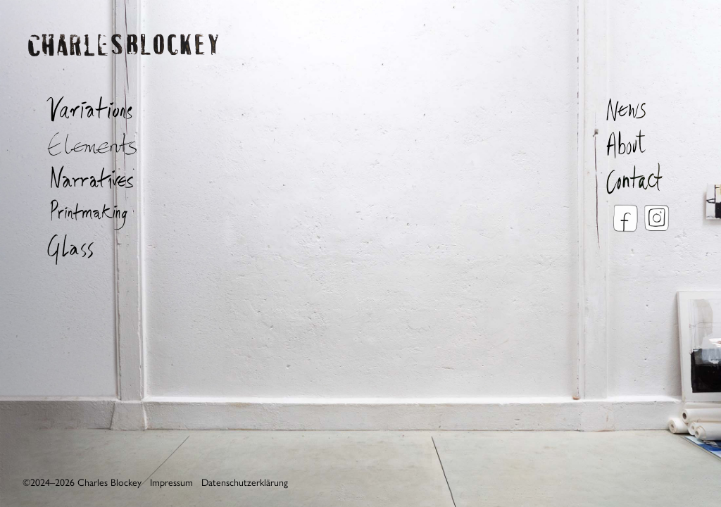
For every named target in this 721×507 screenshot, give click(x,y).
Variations (84, 107)
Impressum (171, 483)
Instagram (656, 218)
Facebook (624, 218)
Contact (642, 178)
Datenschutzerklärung (244, 483)
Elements (84, 143)
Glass (84, 248)
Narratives (84, 178)
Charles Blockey (123, 62)
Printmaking (84, 213)
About (642, 143)
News (642, 107)
